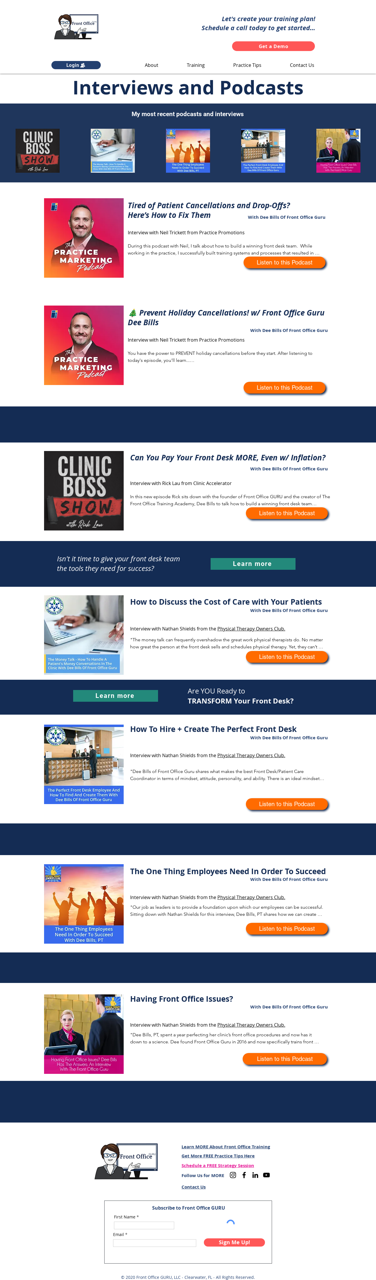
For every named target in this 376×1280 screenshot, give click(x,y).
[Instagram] (233, 1175)
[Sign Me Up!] (234, 1242)
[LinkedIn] (255, 1175)
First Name (124, 1217)
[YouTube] (266, 1175)
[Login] (76, 65)
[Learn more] (253, 564)
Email (118, 1234)
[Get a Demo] (273, 46)
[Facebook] (244, 1175)
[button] (151, 65)
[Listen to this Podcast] (284, 262)
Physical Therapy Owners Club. (251, 628)
